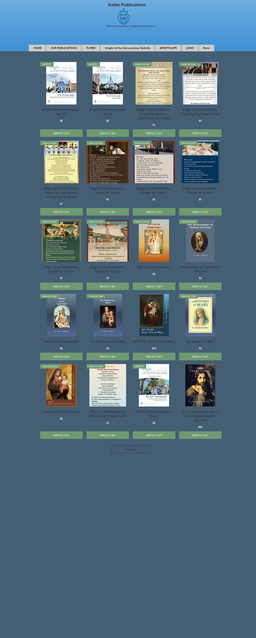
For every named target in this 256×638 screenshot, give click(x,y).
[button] (210, 32)
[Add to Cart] (61, 133)
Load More (131, 449)
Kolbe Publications (127, 4)
